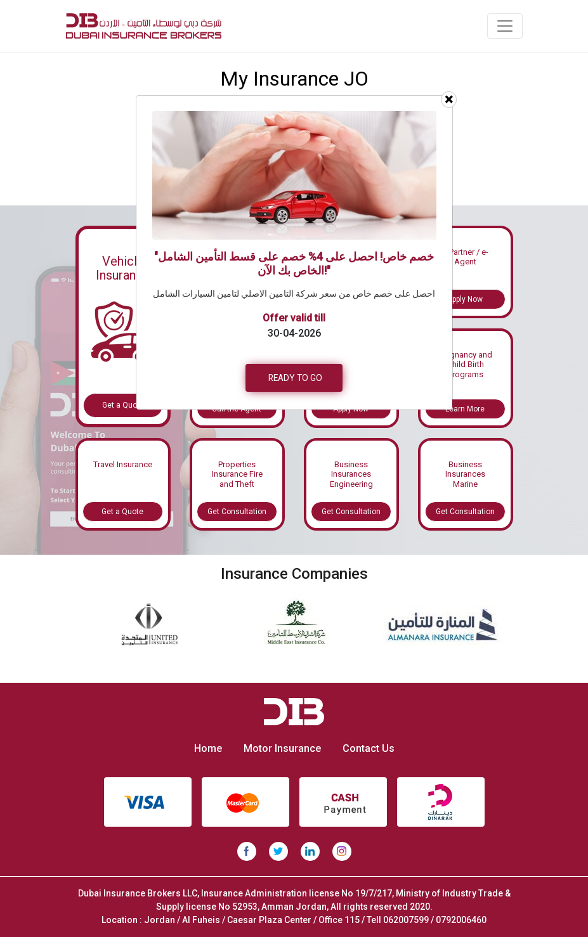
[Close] (449, 99)
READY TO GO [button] (295, 378)
